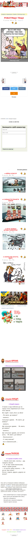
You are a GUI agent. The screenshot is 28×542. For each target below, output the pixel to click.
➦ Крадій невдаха (14, 406)
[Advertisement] (14, 10)
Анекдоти (3, 14)
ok (14, 93)
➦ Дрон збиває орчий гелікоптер (11, 231)
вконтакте (21, 88)
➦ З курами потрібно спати (14, 461)
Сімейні (14, 14)
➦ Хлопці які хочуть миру (10, 259)
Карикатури (9, 14)
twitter (13, 88)
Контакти (19, 534)
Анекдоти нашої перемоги (7, 310)
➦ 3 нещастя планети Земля (10, 202)
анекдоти (18, 532)
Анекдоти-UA (20, 20)
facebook (6, 88)
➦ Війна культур (10, 175)
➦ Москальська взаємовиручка (14, 368)
